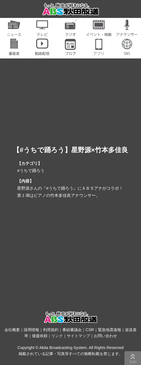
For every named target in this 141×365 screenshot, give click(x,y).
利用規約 (50, 330)
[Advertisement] (70, 249)
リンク (57, 336)
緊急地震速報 (109, 330)
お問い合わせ (105, 336)
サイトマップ (78, 336)
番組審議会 (72, 330)
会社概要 (12, 330)
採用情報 (31, 330)
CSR (90, 330)
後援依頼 (39, 336)
